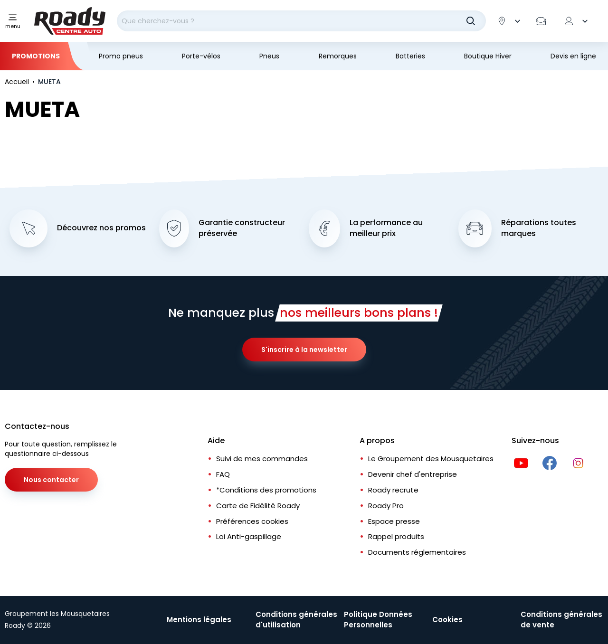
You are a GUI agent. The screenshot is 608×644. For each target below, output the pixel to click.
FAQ (223, 474)
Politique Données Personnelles (378, 619)
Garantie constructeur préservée (242, 228)
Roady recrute (393, 490)
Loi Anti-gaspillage (248, 537)
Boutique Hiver (488, 56)
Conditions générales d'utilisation (296, 619)
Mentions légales (199, 620)
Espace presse (394, 521)
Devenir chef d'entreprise (412, 474)
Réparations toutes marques (538, 228)
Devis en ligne (573, 56)
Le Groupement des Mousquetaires (431, 459)
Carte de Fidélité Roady (258, 506)
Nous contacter (51, 480)
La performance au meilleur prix (386, 228)
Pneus (269, 56)
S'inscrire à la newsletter (304, 350)
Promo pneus (121, 56)
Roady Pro (386, 506)
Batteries (410, 56)
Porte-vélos (201, 56)
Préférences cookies (252, 521)
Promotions (36, 56)
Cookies (447, 620)
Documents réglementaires (417, 553)
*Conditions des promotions (266, 490)
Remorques (338, 56)
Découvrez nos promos (101, 228)
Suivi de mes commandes (262, 459)
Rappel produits (396, 537)
